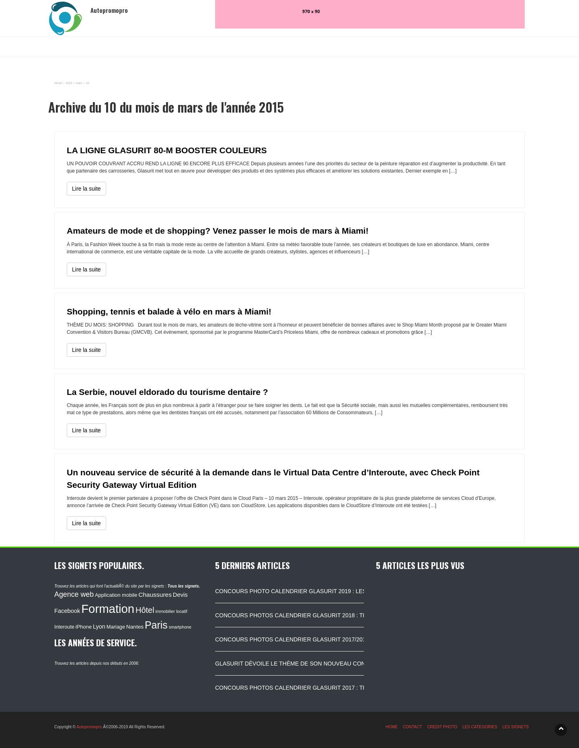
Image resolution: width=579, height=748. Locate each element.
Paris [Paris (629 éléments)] (156, 625)
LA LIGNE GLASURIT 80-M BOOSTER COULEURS (167, 150)
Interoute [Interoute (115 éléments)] (64, 627)
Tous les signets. (183, 586)
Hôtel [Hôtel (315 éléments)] (145, 610)
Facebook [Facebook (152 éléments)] (67, 611)
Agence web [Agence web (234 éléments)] (74, 594)
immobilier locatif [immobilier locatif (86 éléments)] (171, 611)
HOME (392, 727)
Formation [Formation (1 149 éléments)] (107, 608)
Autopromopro (89, 727)
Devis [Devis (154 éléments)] (180, 595)
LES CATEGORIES (479, 727)
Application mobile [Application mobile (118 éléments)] (116, 595)
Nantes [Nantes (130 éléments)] (135, 627)
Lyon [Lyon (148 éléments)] (99, 626)
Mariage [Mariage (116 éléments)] (116, 627)
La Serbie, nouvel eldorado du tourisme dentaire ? (167, 392)
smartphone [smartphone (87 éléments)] (180, 627)
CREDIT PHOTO (442, 727)
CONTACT (412, 727)
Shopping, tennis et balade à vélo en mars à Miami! (169, 311)
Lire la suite (86, 188)
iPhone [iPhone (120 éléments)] (84, 627)
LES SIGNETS (515, 727)
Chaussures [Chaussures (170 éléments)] (155, 594)
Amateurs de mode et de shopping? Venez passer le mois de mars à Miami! (217, 230)
